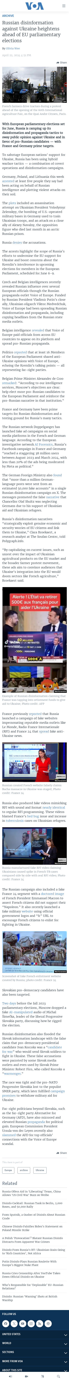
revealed (38, 330)
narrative (52, 497)
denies (17, 242)
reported (20, 352)
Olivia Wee (13, 48)
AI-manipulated (21, 1012)
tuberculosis (15, 820)
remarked (9, 383)
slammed (9, 1135)
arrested (8, 181)
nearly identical (54, 807)
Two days (9, 1003)
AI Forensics (44, 444)
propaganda (36, 1122)
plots (12, 203)
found (57, 475)
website (27, 911)
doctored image (52, 894)
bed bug (33, 816)
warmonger (12, 1073)
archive (8, 16)
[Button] (61, 63)
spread (44, 731)
